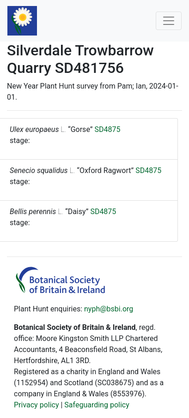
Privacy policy (36, 404)
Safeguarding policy (96, 404)
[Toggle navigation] (169, 21)
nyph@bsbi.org (108, 309)
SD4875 (107, 129)
